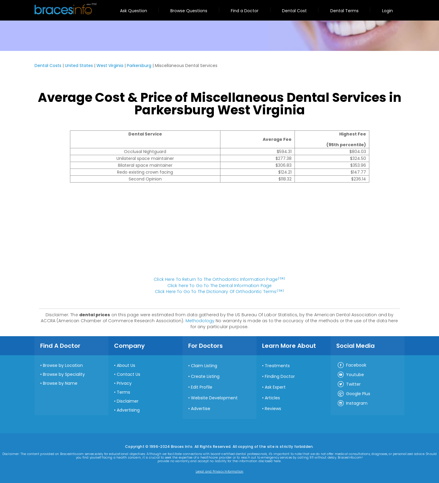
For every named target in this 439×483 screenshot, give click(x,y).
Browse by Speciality (64, 373)
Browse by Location (63, 364)
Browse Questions (188, 11)
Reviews (273, 408)
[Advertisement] (219, 232)
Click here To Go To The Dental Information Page (219, 285)
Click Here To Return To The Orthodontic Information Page (219, 279)
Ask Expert (275, 386)
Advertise (200, 408)
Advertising (128, 409)
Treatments (277, 365)
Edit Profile (201, 386)
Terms (123, 391)
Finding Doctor (280, 375)
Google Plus (353, 393)
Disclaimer (127, 400)
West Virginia (109, 65)
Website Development (214, 397)
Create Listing (205, 375)
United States (79, 65)
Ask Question (133, 11)
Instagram (352, 403)
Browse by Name (60, 382)
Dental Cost (294, 11)
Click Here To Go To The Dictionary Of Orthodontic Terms (219, 291)
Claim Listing (204, 365)
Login (387, 11)
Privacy (124, 382)
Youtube (350, 374)
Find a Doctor (245, 11)
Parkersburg (139, 65)
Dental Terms (344, 11)
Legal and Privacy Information (220, 471)
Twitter (349, 384)
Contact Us (128, 373)
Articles (272, 397)
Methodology (200, 320)
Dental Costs (48, 65)
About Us (126, 364)
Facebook (351, 365)
